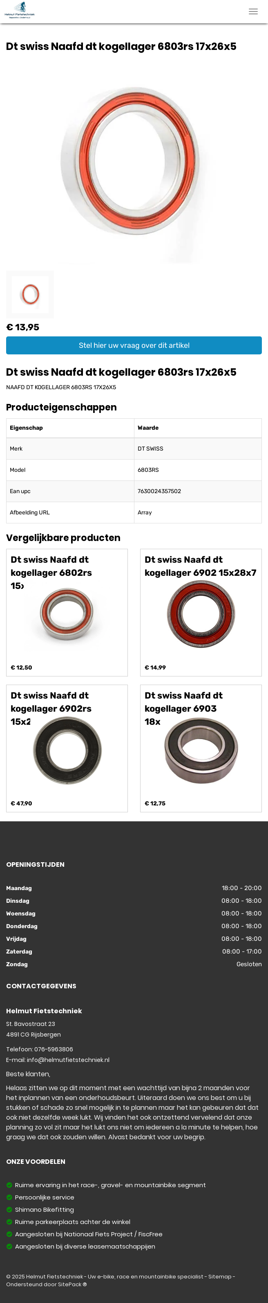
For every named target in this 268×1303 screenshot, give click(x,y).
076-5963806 (53, 1049)
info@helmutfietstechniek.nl (68, 1060)
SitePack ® (72, 1284)
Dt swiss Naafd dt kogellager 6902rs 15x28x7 (51, 708)
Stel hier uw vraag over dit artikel (134, 345)
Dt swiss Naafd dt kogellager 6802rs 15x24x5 (51, 572)
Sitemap (220, 1276)
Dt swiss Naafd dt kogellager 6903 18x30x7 (184, 708)
